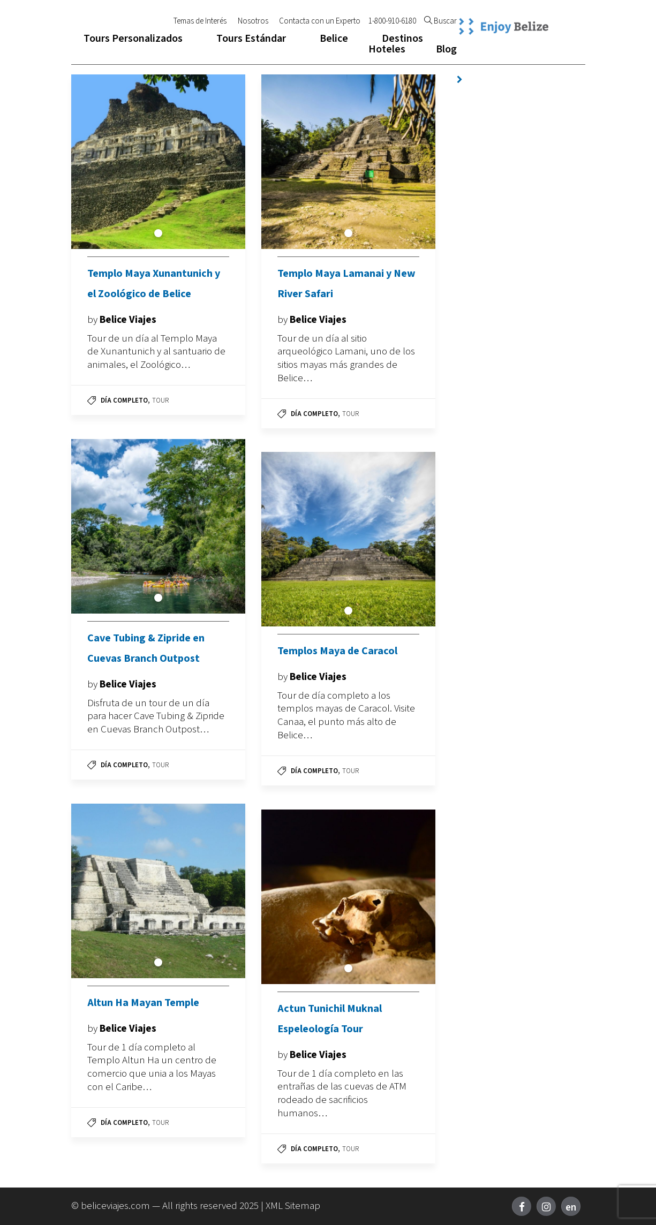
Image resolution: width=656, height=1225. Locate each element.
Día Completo (124, 400)
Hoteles (386, 49)
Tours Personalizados (133, 38)
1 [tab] (158, 233)
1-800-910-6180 (392, 21)
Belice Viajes (128, 320)
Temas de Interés (200, 21)
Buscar (440, 21)
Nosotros (253, 21)
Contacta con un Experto (319, 21)
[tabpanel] (158, 161)
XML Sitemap (293, 1206)
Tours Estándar (251, 38)
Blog (446, 49)
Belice (334, 38)
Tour (160, 400)
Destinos (402, 38)
